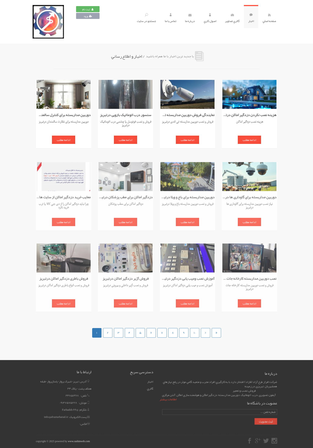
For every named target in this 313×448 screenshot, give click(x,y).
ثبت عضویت (266, 423)
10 (194, 333)
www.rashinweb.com (79, 441)
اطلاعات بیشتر (168, 401)
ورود (87, 16)
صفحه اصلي (269, 18)
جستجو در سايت (146, 18)
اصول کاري (210, 18)
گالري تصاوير (232, 18)
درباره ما (190, 18)
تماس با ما (170, 18)
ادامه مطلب (249, 140)
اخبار (251, 18)
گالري (150, 387)
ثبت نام (87, 9)
